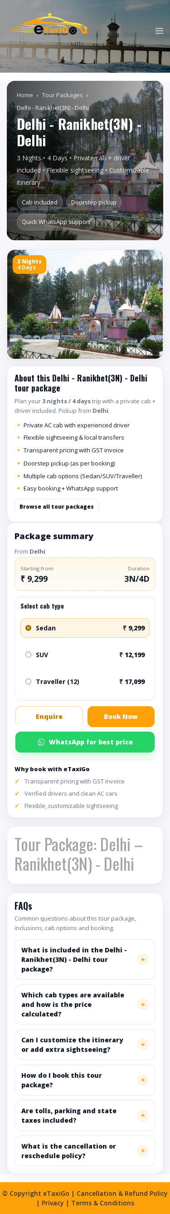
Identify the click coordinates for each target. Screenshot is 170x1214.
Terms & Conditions (102, 1203)
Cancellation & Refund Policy (122, 1193)
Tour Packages (62, 95)
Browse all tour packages (56, 506)
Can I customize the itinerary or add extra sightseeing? (72, 1045)
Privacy (53, 1203)
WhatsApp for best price (85, 742)
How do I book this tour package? (61, 1080)
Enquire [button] (49, 716)
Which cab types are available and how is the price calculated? (72, 1004)
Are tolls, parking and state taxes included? (69, 1115)
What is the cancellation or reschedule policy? (68, 1151)
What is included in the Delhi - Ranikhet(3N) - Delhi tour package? (74, 959)
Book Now (121, 716)
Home (25, 95)
